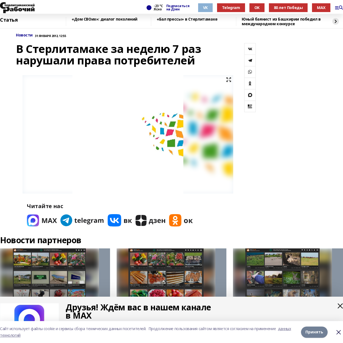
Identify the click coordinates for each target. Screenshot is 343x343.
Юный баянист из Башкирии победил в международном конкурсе (281, 21)
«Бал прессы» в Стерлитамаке (187, 19)
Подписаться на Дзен (177, 7)
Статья (9, 20)
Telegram (231, 7)
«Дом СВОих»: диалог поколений (104, 19)
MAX (321, 7)
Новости (24, 35)
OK (257, 7)
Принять (314, 332)
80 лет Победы (288, 7)
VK (205, 7)
